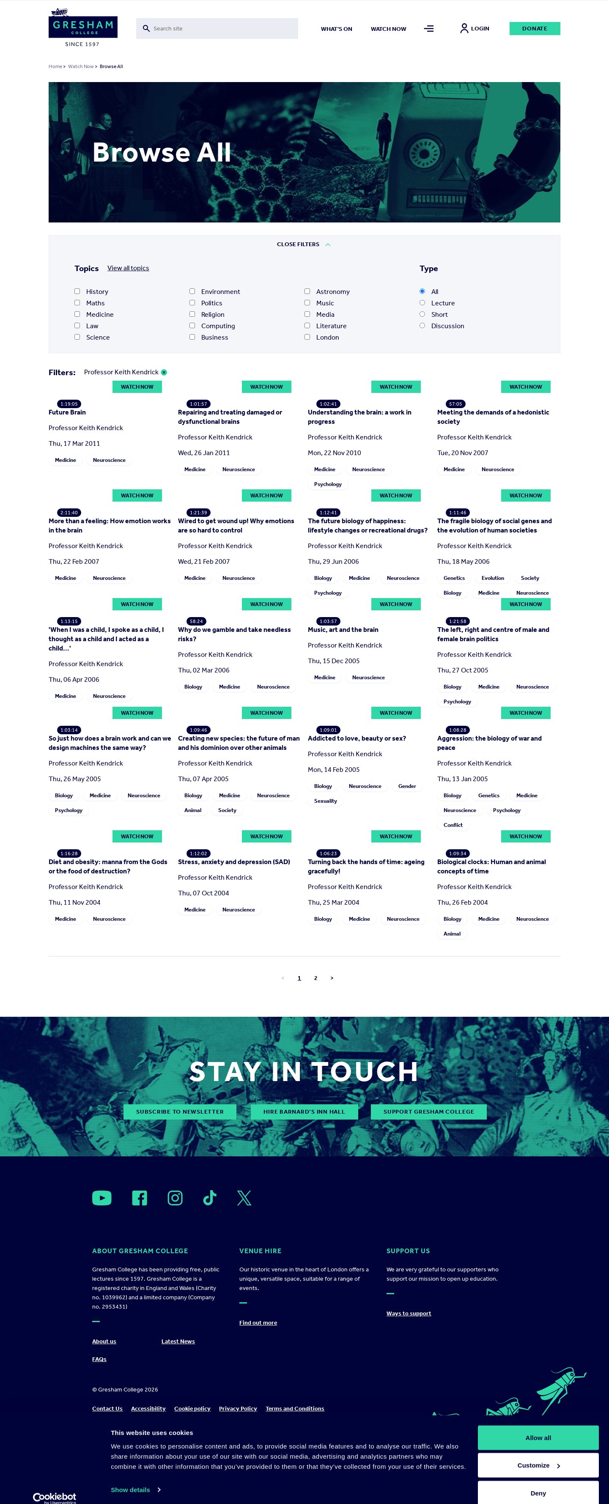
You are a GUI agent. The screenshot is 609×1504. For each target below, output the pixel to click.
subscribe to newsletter (180, 1373)
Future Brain (67, 478)
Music (319, 303)
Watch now (388, 29)
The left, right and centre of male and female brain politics (493, 765)
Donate (535, 28)
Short (434, 314)
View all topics (128, 268)
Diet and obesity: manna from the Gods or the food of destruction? (108, 1128)
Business (208, 337)
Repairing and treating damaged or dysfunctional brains (230, 482)
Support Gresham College (429, 1373)
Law (86, 326)
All (429, 292)
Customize (539, 1453)
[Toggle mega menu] (429, 28)
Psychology (328, 549)
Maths (89, 303)
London (321, 337)
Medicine (94, 314)
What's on (336, 29)
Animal (192, 1006)
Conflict (453, 1021)
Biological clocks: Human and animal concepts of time (491, 1128)
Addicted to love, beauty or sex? (357, 934)
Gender (407, 982)
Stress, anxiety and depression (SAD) (234, 1124)
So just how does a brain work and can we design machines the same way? (110, 874)
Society (530, 643)
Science (92, 337)
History (91, 292)
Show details (130, 1478)
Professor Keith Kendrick (121, 372)
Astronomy (327, 292)
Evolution (493, 643)
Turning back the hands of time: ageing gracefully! (366, 1128)
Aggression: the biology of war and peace (489, 939)
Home (55, 66)
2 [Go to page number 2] (316, 1239)
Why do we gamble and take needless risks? (234, 765)
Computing (212, 326)
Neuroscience (109, 525)
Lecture (437, 303)
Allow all (538, 1426)
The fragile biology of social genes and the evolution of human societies (494, 591)
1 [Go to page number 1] (300, 1239)
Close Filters (298, 244)
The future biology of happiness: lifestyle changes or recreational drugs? (368, 656)
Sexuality (325, 997)
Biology (323, 709)
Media (319, 314)
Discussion (442, 326)
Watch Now (81, 66)
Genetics (454, 643)
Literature (325, 326)
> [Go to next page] (332, 1239)
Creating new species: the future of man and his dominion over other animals (239, 939)
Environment (214, 292)
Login (474, 28)
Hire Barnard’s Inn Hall (304, 1373)
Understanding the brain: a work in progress (359, 482)
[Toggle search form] (217, 28)
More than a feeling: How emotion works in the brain (110, 591)
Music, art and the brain (343, 761)
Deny (538, 1481)
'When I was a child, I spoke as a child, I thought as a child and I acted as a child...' (106, 770)
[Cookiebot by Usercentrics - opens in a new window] (55, 1487)
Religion (207, 314)
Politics (205, 303)
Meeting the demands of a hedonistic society (493, 482)
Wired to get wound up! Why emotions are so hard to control (236, 591)
